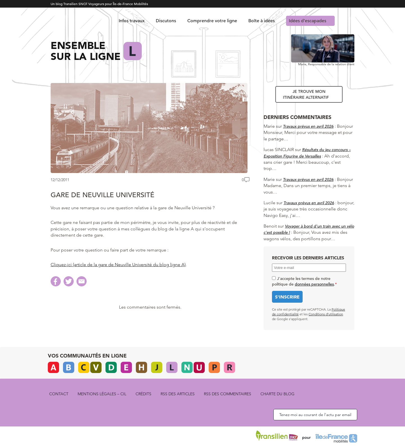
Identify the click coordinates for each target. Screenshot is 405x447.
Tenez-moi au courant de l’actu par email (315, 414)
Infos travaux (132, 21)
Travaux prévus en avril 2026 (308, 126)
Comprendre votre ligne (212, 21)
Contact (58, 393)
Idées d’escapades (307, 21)
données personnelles (314, 284)
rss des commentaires (227, 393)
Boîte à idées (261, 21)
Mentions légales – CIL (102, 393)
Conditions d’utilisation (326, 314)
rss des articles (178, 393)
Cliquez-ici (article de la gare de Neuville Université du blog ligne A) (118, 264)
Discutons (166, 21)
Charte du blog (277, 393)
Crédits (143, 393)
